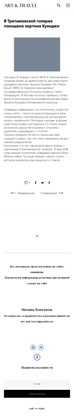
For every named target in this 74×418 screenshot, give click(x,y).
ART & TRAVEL (20, 5)
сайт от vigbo (37, 409)
